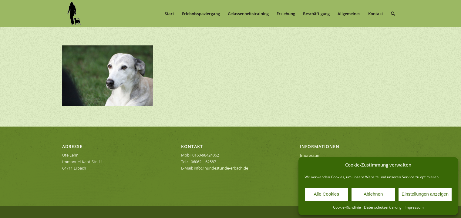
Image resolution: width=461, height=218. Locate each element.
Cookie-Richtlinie (347, 207)
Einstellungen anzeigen (425, 194)
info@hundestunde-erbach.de (221, 168)
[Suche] (393, 13)
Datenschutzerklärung (383, 207)
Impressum (414, 207)
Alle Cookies (326, 194)
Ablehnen (373, 194)
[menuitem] (169, 13)
